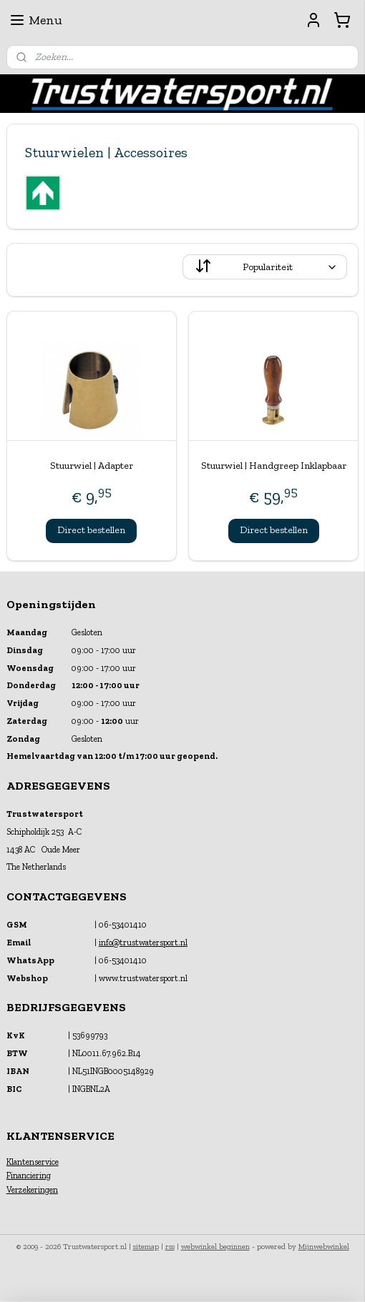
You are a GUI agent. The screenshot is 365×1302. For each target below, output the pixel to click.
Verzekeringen (32, 1190)
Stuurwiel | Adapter (91, 465)
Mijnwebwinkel (323, 1246)
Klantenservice (32, 1162)
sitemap (146, 1246)
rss (170, 1246)
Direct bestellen (91, 530)
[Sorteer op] (264, 267)
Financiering (28, 1176)
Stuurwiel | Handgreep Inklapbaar (273, 465)
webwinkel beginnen (215, 1246)
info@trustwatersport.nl (143, 943)
